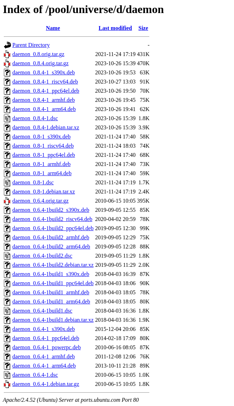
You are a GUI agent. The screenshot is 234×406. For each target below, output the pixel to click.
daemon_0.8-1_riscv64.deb (43, 146)
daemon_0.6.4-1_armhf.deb (43, 356)
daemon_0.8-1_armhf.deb (41, 164)
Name (53, 28)
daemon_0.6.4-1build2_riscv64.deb (52, 219)
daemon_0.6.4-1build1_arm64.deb (51, 301)
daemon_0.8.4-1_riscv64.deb (45, 82)
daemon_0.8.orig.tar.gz (38, 54)
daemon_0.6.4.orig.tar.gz (40, 201)
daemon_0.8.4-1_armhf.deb (43, 100)
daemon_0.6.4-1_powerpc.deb (46, 347)
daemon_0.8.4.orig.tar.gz (40, 63)
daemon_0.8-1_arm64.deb (42, 173)
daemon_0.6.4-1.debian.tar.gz (45, 384)
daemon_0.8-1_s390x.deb (41, 137)
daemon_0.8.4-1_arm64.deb (44, 109)
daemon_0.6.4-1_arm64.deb (44, 366)
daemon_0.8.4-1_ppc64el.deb (45, 91)
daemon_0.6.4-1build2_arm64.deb (51, 247)
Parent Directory (31, 45)
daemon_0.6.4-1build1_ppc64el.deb (53, 283)
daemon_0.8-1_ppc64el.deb (43, 155)
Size (143, 28)
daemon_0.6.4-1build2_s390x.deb (50, 210)
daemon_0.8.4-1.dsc (35, 118)
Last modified (115, 28)
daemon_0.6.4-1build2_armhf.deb (50, 237)
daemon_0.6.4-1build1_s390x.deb (50, 274)
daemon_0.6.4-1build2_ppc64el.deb (53, 228)
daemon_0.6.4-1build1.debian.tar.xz (53, 320)
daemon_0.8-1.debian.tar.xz (43, 192)
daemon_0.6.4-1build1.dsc (42, 311)
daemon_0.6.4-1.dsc (35, 375)
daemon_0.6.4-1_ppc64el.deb (45, 338)
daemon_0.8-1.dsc (33, 182)
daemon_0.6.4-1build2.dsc (42, 256)
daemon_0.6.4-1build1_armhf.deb (50, 292)
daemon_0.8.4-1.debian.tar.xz (45, 127)
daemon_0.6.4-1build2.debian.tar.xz (53, 265)
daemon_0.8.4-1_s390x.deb (43, 72)
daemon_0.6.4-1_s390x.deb (43, 329)
